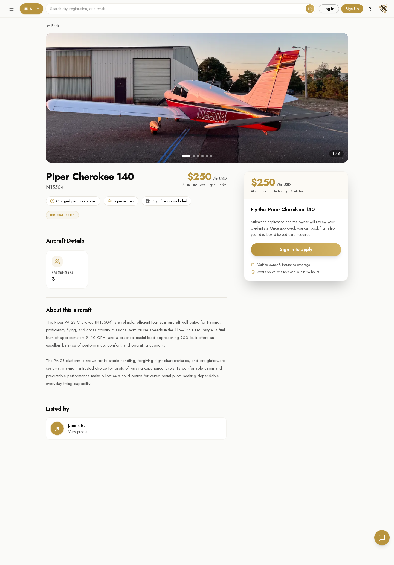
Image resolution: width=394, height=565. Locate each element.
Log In (328, 8)
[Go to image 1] (186, 156)
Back (52, 25)
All (32, 8)
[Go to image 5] (207, 156)
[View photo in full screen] (197, 98)
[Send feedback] (382, 537)
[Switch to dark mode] (370, 9)
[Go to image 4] (202, 156)
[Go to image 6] (211, 156)
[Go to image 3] (198, 156)
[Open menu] (11, 9)
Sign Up (352, 8)
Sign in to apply (296, 249)
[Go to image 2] (194, 156)
